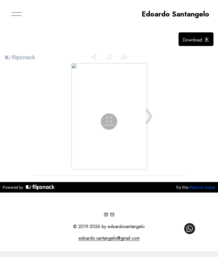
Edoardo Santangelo (175, 14)
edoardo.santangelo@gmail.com (109, 238)
